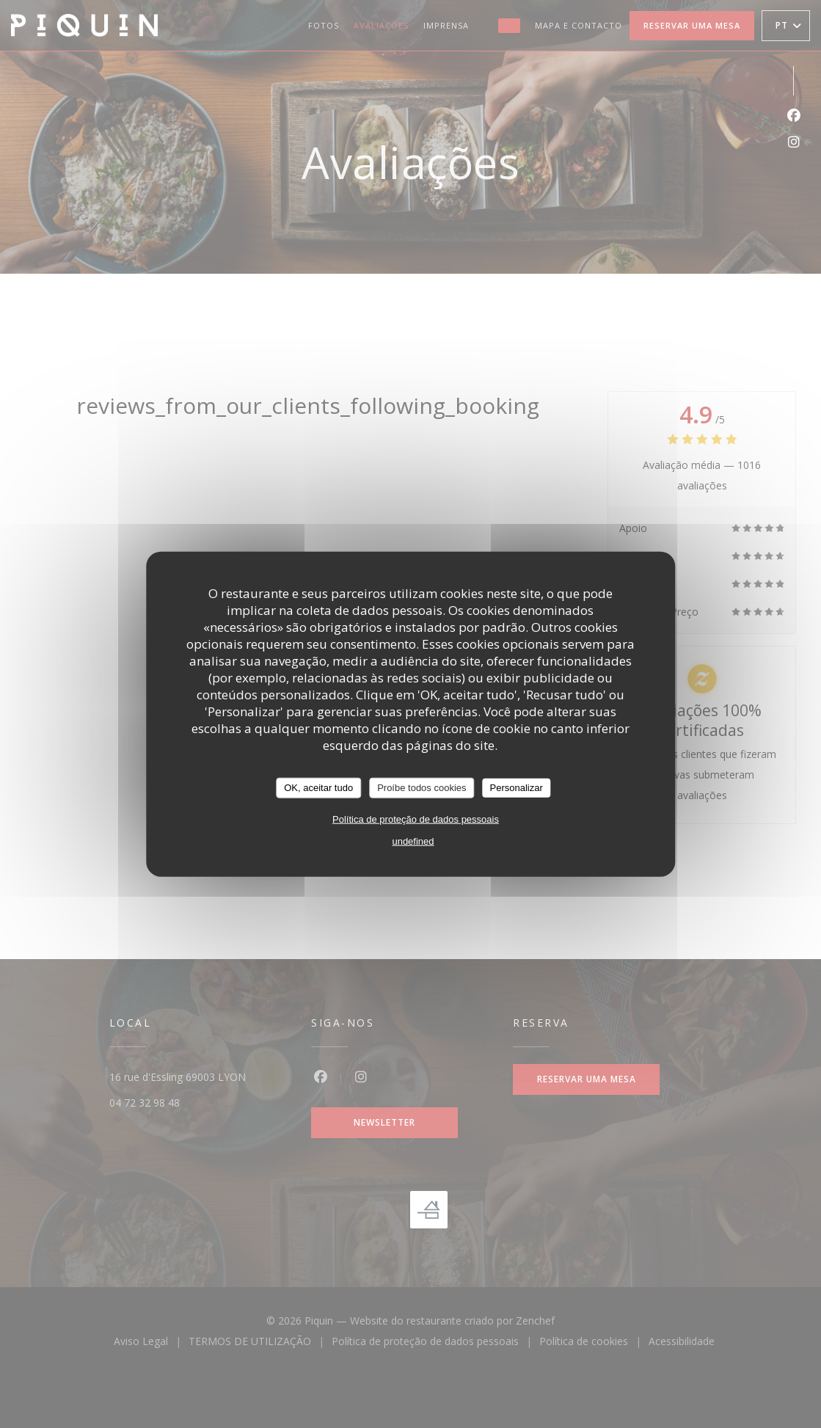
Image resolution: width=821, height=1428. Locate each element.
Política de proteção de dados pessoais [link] (415, 818)
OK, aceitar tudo (318, 787)
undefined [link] (413, 840)
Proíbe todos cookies (421, 787)
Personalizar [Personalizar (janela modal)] (516, 787)
